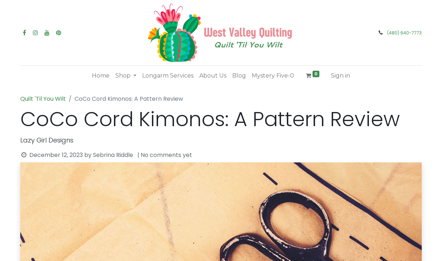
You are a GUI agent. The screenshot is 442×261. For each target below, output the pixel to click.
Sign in (340, 75)
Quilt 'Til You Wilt (43, 99)
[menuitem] (100, 76)
